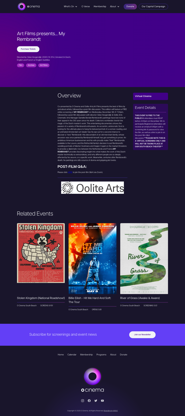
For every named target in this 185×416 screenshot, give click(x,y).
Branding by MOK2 (111, 411)
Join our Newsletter (142, 335)
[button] (71, 6)
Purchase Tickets (28, 49)
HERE (70, 172)
